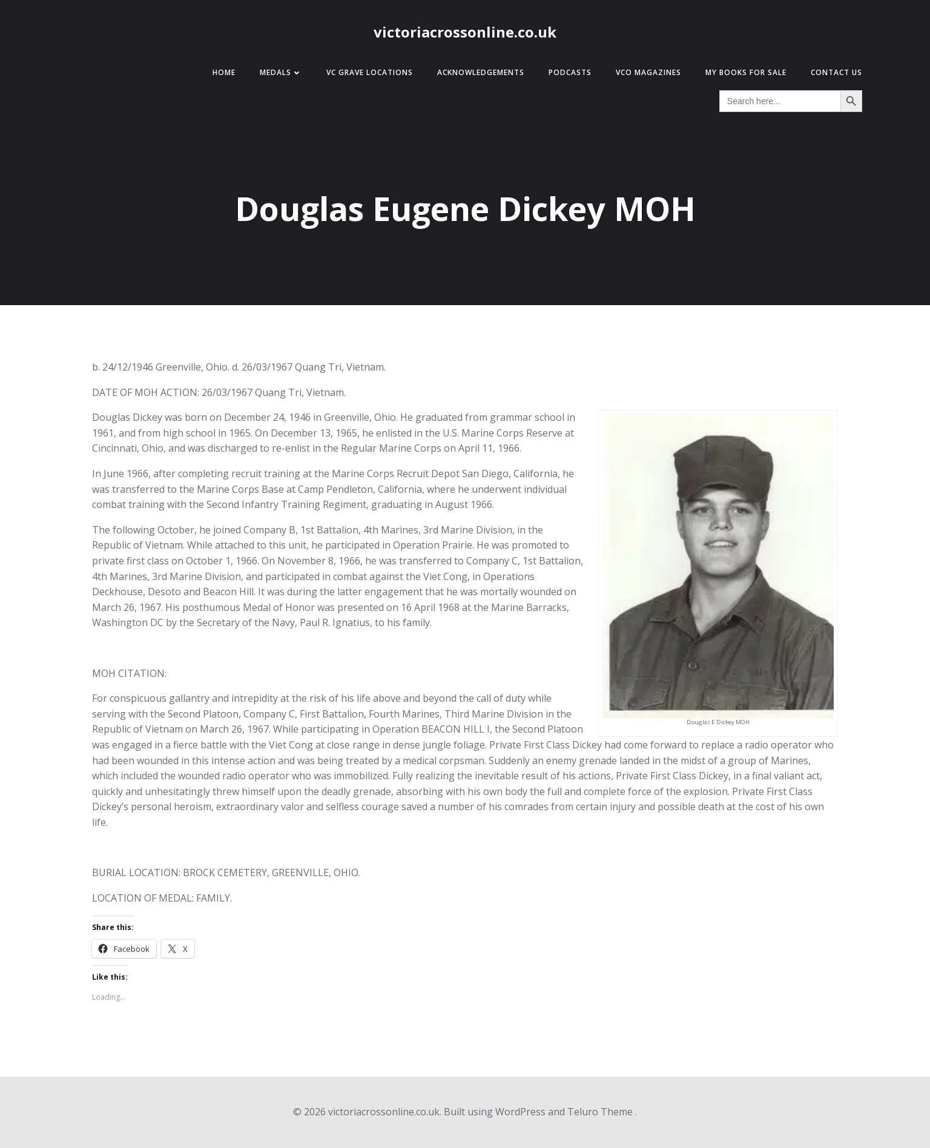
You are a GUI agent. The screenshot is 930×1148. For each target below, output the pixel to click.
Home (224, 72)
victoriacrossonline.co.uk (465, 32)
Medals (281, 72)
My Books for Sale (746, 72)
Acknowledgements (480, 72)
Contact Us (836, 72)
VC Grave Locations (369, 72)
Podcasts (570, 72)
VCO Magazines (648, 72)
